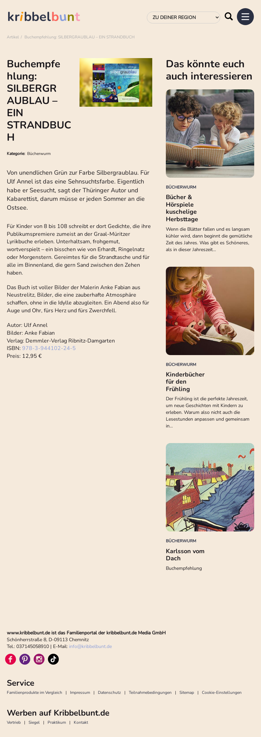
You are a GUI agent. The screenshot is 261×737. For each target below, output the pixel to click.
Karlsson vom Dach (185, 555)
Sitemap (186, 692)
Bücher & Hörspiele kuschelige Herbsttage (182, 208)
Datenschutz (109, 692)
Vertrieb (14, 722)
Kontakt (81, 722)
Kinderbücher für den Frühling (185, 381)
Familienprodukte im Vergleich (34, 692)
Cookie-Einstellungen (222, 692)
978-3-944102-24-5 (49, 348)
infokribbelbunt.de (90, 646)
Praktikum (57, 722)
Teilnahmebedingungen (150, 692)
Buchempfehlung (184, 568)
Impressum (80, 692)
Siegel (34, 722)
